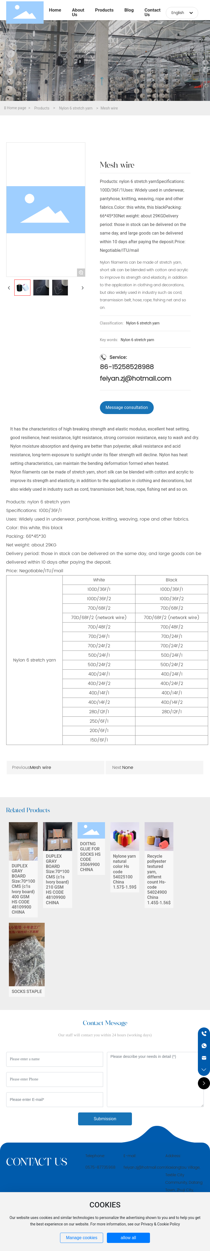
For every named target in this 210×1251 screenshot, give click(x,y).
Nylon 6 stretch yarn (75, 108)
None (127, 767)
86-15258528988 (127, 367)
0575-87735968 (100, 1167)
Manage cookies (81, 1237)
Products (41, 108)
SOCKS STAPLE (26, 959)
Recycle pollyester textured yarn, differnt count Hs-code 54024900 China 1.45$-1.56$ (159, 870)
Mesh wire (40, 767)
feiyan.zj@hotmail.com (135, 378)
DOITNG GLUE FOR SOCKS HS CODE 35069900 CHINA (91, 870)
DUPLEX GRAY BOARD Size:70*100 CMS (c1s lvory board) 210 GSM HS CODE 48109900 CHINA (57, 870)
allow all (128, 1237)
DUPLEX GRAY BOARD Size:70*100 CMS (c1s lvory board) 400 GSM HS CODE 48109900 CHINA (23, 870)
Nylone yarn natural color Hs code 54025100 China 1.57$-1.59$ (124, 870)
